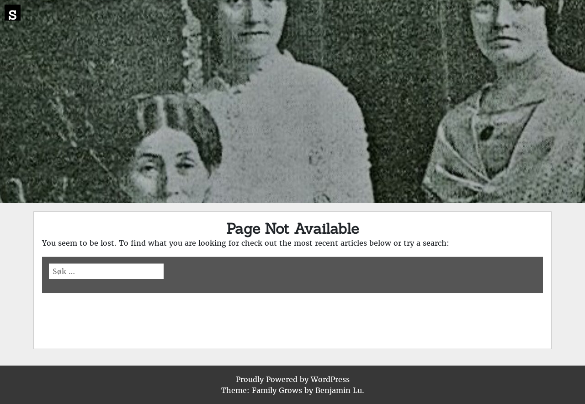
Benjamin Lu (338, 390)
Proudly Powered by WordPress (293, 379)
